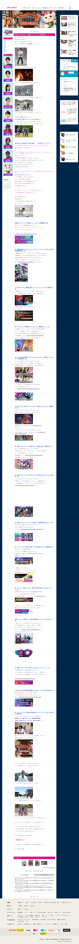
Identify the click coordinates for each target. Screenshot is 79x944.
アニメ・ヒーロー (38, 7)
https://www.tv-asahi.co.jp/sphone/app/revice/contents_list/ (26, 234)
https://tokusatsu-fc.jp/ (37, 425)
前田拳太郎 (5, 40)
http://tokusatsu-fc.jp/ (40, 596)
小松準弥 (4, 41)
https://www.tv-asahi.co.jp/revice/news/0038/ (33, 455)
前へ (31, 31)
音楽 (33, 7)
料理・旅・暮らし (61, 7)
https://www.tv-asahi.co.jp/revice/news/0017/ (25, 485)
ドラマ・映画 (24, 7)
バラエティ (29, 7)
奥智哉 (4, 43)
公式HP (16, 555)
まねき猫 (4, 51)
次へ (37, 31)
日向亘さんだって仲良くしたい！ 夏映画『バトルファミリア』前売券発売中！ (30, 34)
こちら (18, 607)
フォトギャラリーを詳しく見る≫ (49, 867)
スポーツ (55, 7)
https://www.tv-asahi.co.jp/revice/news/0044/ (35, 335)
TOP (34, 31)
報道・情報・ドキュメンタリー (48, 7)
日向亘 (4, 44)
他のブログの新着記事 (24, 874)
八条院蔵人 (5, 50)
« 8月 (6, 189)
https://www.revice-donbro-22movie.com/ (25, 261)
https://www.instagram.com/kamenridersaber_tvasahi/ (25, 678)
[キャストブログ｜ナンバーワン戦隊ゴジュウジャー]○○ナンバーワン (27, 885)
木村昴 (4, 42)
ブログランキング (44, 874)
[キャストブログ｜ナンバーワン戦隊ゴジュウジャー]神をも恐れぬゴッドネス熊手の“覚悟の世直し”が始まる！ (34, 883)
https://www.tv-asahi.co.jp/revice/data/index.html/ (31, 629)
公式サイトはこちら (8, 35)
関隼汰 (4, 49)
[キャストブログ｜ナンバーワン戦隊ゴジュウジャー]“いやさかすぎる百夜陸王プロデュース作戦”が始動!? (33, 887)
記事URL (22, 848)
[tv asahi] (12, 8)
